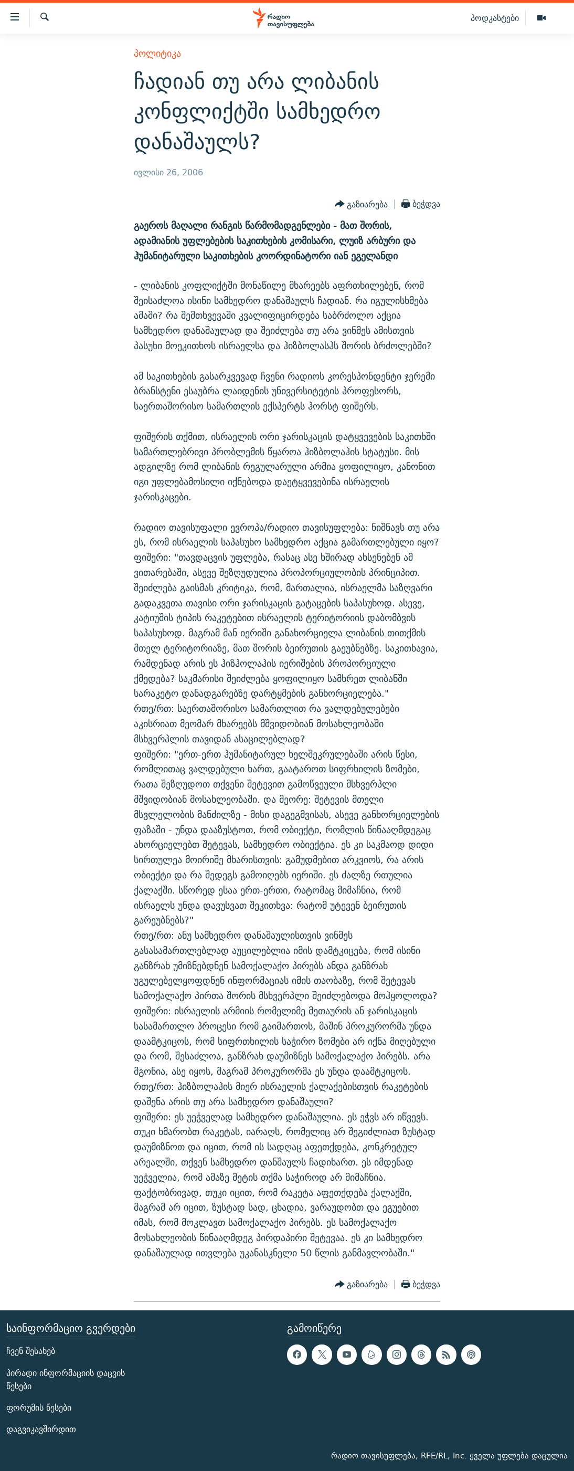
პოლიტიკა (157, 53)
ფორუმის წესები (38, 1407)
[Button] (361, 204)
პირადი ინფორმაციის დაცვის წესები (65, 1379)
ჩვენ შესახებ (30, 1351)
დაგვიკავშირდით (41, 1429)
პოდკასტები (495, 17)
